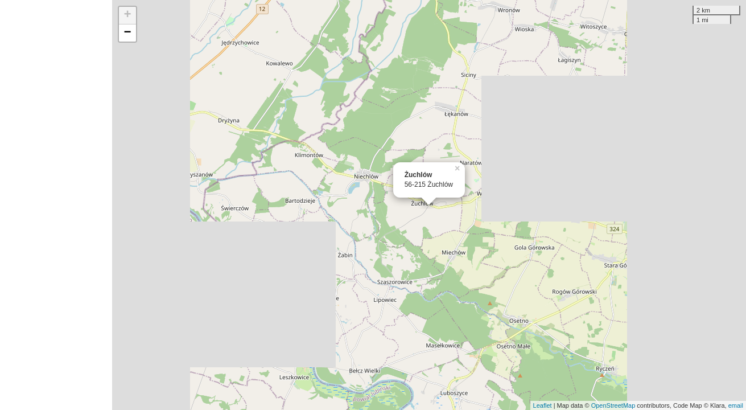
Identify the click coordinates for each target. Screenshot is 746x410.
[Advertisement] (56, 205)
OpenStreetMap (613, 405)
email (735, 405)
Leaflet (542, 405)
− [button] (127, 33)
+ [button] (127, 15)
